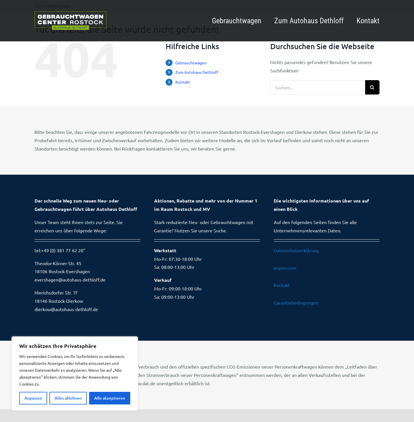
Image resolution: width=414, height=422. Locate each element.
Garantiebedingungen (296, 302)
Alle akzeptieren (109, 398)
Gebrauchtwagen (190, 62)
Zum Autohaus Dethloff (196, 72)
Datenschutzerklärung (296, 250)
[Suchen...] (317, 87)
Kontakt (182, 81)
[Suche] (372, 87)
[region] (75, 373)
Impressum (285, 268)
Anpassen (33, 398)
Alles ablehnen (68, 398)
